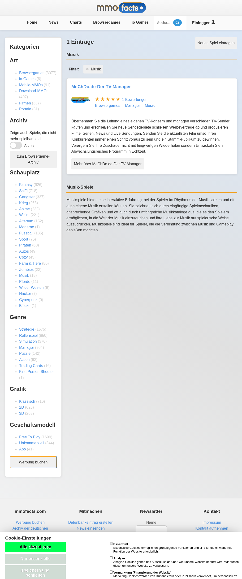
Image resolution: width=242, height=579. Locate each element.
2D (21, 407)
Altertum (26, 221)
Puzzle (24, 353)
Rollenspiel (28, 335)
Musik (24, 275)
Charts (76, 22)
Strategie (26, 329)
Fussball (26, 233)
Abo (22, 449)
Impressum (211, 522)
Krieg (23, 203)
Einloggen (203, 22)
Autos (24, 251)
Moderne (26, 227)
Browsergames (106, 22)
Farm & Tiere (30, 263)
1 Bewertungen (134, 100)
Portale (25, 109)
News (54, 22)
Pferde (24, 282)
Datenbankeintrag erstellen (90, 522)
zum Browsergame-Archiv (33, 159)
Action (24, 360)
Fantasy (26, 185)
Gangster (27, 197)
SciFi (23, 191)
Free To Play (29, 437)
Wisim (24, 215)
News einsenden (91, 528)
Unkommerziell (31, 443)
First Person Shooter (36, 372)
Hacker (25, 294)
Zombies (26, 270)
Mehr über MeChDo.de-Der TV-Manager (108, 164)
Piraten (25, 245)
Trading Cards (31, 366)
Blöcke (24, 306)
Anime (24, 209)
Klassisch (27, 401)
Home (32, 22)
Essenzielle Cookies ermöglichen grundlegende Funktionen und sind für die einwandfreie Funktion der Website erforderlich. (171, 547)
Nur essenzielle (35, 558)
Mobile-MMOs (31, 85)
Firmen (25, 103)
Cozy (23, 257)
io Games (140, 22)
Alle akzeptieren (35, 546)
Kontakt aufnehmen (211, 528)
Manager (26, 348)
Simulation (28, 341)
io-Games (27, 79)
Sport (23, 239)
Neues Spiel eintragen (216, 43)
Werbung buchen (33, 462)
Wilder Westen (31, 287)
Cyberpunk (28, 300)
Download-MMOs (33, 91)
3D (21, 413)
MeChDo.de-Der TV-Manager (101, 86)
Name (151, 522)
